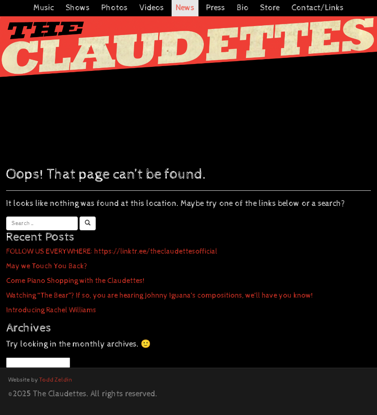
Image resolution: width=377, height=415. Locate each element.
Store (270, 8)
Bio (243, 8)
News (185, 8)
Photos (114, 8)
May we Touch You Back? (46, 266)
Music (43, 8)
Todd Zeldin (55, 379)
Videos (151, 8)
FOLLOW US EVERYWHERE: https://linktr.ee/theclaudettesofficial (111, 251)
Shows (78, 8)
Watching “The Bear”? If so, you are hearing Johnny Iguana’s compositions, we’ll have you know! (159, 295)
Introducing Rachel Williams (51, 310)
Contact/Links (317, 8)
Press (215, 8)
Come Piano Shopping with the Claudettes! (75, 280)
